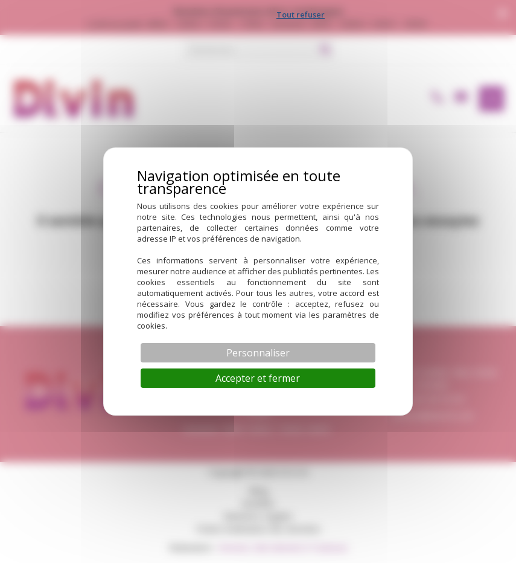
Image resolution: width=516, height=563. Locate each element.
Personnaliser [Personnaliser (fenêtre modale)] (258, 352)
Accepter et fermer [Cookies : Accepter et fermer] (257, 378)
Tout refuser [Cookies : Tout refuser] (300, 14)
